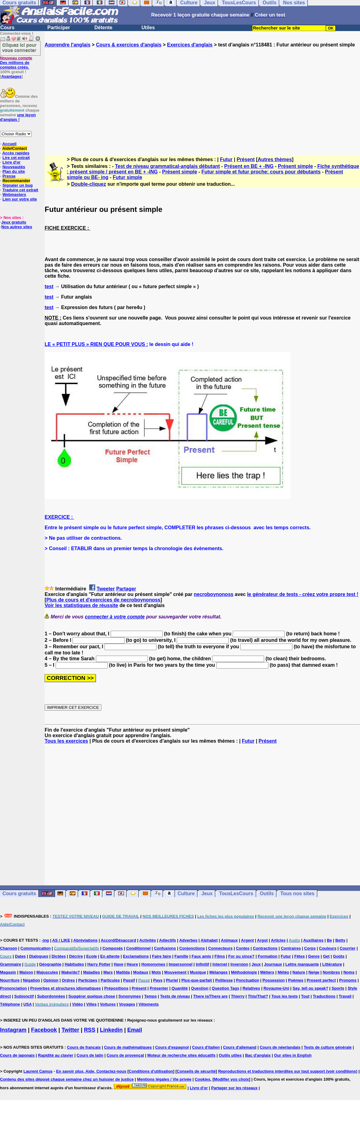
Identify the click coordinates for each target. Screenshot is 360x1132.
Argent (247, 940)
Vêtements (148, 1004)
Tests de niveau (175, 996)
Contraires (291, 948)
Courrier (347, 948)
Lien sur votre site (19, 199)
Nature (298, 972)
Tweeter (106, 588)
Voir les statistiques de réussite (81, 605)
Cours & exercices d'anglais (128, 44)
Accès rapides (15, 153)
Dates (20, 956)
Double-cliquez (88, 184)
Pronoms (347, 980)
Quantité (180, 988)
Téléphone (10, 1004)
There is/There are (210, 996)
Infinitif (202, 964)
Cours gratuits (19, 893)
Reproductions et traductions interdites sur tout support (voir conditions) (287, 1071)
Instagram (13, 1030)
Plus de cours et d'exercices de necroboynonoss (103, 599)
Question (199, 988)
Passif (129, 980)
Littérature (332, 964)
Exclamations (136, 956)
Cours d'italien (206, 1047)
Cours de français (84, 1047)
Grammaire (10, 964)
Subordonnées (51, 996)
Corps (310, 948)
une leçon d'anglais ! (18, 117)
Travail (345, 996)
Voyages (127, 1004)
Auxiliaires (313, 940)
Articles (278, 940)
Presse (9, 176)
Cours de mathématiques (128, 1047)
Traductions (324, 996)
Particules (110, 980)
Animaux (229, 940)
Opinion (50, 980)
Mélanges (218, 972)
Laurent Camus (38, 1071)
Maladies (91, 972)
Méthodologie (244, 972)
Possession (274, 980)
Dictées (59, 956)
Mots (156, 972)
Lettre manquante (302, 964)
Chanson (8, 948)
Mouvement (175, 972)
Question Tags (225, 988)
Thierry (237, 996)
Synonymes (129, 996)
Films (220, 956)
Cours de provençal (125, 1055)
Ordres (68, 980)
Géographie (50, 964)
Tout (305, 996)
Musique (198, 972)
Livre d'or (11, 162)
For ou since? (241, 956)
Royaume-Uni (276, 988)
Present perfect (321, 980)
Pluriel (172, 980)
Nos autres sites (16, 226)
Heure (132, 964)
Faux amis (201, 956)
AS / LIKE (61, 940)
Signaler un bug (17, 185)
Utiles (148, 27)
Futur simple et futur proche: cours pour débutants (261, 171)
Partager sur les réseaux (234, 1088)
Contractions (265, 948)
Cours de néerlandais (280, 1047)
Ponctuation (247, 980)
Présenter (159, 988)
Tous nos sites (297, 893)
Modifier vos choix (231, 1079)
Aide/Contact (14, 148)
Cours (7, 27)
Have (118, 964)
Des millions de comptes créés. (16, 63)
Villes (91, 1004)
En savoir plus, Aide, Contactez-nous (91, 1071)
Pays (157, 980)
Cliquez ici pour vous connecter (19, 47)
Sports (338, 988)
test (49, 286)
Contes (242, 948)
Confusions (165, 948)
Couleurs (327, 948)
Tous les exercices (66, 741)
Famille (181, 956)
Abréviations (85, 940)
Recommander (16, 180)
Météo (283, 972)
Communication (36, 948)
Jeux (206, 893)
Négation (31, 980)
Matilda (123, 972)
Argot (262, 940)
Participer (58, 27)
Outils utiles (230, 1055)
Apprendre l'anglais (67, 44)
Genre (314, 956)
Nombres (331, 972)
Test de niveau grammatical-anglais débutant (167, 166)
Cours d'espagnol (172, 1047)
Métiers (267, 972)
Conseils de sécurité (196, 1071)
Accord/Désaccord (118, 940)
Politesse (224, 980)
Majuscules (47, 972)
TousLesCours (236, 893)
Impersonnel (180, 964)
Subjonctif (24, 996)
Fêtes (299, 956)
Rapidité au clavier (55, 1055)
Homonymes (153, 964)
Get (326, 956)
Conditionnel (138, 948)
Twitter (70, 1030)
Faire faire (161, 956)
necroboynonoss (213, 594)
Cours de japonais (17, 1055)
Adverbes (188, 940)
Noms (348, 972)
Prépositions (116, 988)
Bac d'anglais (258, 1055)
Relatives (251, 988)
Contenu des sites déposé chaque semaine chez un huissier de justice (67, 1079)
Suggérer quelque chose (92, 996)
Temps (150, 996)
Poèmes (295, 980)
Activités (147, 940)
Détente (103, 27)
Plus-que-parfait (196, 980)
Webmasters (14, 194)
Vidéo (77, 1004)
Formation (268, 956)
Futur (226, 159)
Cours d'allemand (240, 1047)
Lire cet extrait (16, 157)
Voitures (108, 1004)
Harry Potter (98, 964)
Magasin (8, 972)
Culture (186, 893)
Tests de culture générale (328, 1047)
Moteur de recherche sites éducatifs (181, 1055)
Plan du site (13, 171)
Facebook (44, 1030)
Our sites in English (292, 1055)
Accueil (9, 143)
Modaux (140, 972)
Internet (219, 964)
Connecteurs (220, 948)
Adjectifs (167, 940)
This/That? (258, 996)
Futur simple (127, 177)
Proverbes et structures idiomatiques (65, 988)
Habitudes (74, 964)
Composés (112, 948)
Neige (313, 972)
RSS (89, 1030)
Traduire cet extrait (20, 190)
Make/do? (70, 972)
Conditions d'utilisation (151, 1071)
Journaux (273, 964)
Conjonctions (192, 948)
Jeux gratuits (13, 222)
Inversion (239, 964)
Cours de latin (90, 1055)
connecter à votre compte (115, 616)
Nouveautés (13, 167)
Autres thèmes (275, 159)
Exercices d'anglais (189, 44)
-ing (45, 940)
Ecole (91, 956)
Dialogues (38, 956)
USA (27, 1004)
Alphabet (209, 940)
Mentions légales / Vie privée (164, 1079)
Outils (267, 893)
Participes (87, 980)
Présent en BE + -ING (249, 166)
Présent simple (295, 166)
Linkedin (111, 1030)
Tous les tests (284, 996)
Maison (26, 972)
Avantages (11, 76)
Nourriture (10, 980)
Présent (246, 159)
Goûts (339, 956)
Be (329, 940)
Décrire (76, 956)
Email (134, 1030)
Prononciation (13, 988)
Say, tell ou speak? (310, 988)
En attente (110, 956)
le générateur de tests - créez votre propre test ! (302, 594)
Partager (126, 588)
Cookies (202, 1079)
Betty (340, 940)
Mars (108, 972)
